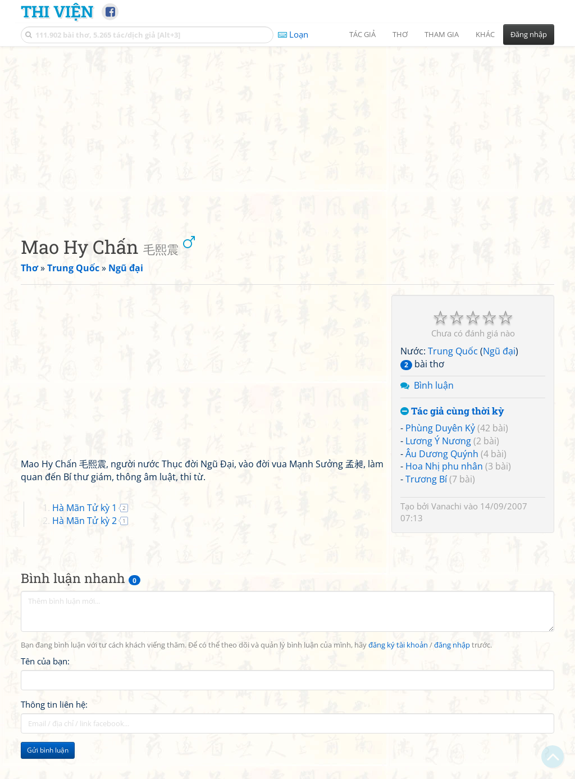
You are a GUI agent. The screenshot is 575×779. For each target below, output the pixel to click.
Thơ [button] (400, 34)
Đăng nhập (528, 34)
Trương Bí (426, 479)
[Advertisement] (287, 132)
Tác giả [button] (362, 34)
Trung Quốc (453, 351)
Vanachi (446, 506)
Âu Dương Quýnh (441, 454)
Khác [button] (485, 34)
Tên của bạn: (45, 661)
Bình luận (434, 385)
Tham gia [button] (442, 34)
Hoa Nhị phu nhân (444, 466)
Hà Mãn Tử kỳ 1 (84, 508)
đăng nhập (452, 645)
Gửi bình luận (48, 750)
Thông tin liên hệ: (54, 704)
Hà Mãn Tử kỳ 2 (84, 520)
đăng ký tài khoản (398, 645)
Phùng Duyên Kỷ (440, 428)
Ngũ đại (499, 351)
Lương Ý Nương (438, 441)
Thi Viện (57, 11)
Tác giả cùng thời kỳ (452, 411)
